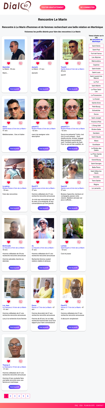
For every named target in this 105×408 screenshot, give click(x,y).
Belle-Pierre (96, 167)
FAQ (76, 405)
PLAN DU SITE (89, 405)
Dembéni (96, 133)
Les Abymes (96, 57)
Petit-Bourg (96, 107)
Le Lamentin (96, 188)
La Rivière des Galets (96, 149)
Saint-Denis (96, 46)
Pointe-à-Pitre (96, 122)
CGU (81, 405)
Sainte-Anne (96, 103)
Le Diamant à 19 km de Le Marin (14, 367)
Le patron (6, 186)
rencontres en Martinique (97, 40)
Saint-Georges (96, 164)
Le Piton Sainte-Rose (96, 155)
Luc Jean (6, 305)
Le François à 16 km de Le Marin (14, 307)
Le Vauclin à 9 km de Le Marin (13, 248)
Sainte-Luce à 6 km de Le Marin (43, 188)
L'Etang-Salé (96, 126)
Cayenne (96, 65)
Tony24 (63, 67)
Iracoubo (96, 177)
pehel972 (35, 127)
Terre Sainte (96, 181)
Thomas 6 (6, 365)
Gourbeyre (96, 144)
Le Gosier (96, 99)
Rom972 (35, 186)
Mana (96, 141)
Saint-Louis (96, 72)
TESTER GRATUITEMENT (52, 7)
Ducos (34, 305)
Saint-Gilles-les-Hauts (96, 172)
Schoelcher (96, 110)
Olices (5, 127)
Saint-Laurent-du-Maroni (96, 77)
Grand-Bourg (96, 160)
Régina (96, 184)
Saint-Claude (96, 137)
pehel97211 (65, 127)
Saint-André (96, 69)
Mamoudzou (96, 61)
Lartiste (64, 246)
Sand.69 (64, 186)
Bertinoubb (7, 246)
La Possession (96, 95)
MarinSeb (6, 67)
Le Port (96, 82)
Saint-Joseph (96, 118)
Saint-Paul (96, 50)
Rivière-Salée (96, 129)
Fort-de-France (96, 53)
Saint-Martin (96, 86)
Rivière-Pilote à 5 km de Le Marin (43, 129)
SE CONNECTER (87, 7)
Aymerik (35, 67)
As (33, 246)
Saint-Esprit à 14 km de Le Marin (72, 248)
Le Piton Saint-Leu (96, 90)
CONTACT (99, 405)
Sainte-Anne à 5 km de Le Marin (72, 69)
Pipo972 (64, 305)
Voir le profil (14, 89)
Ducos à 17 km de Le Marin (41, 307)
